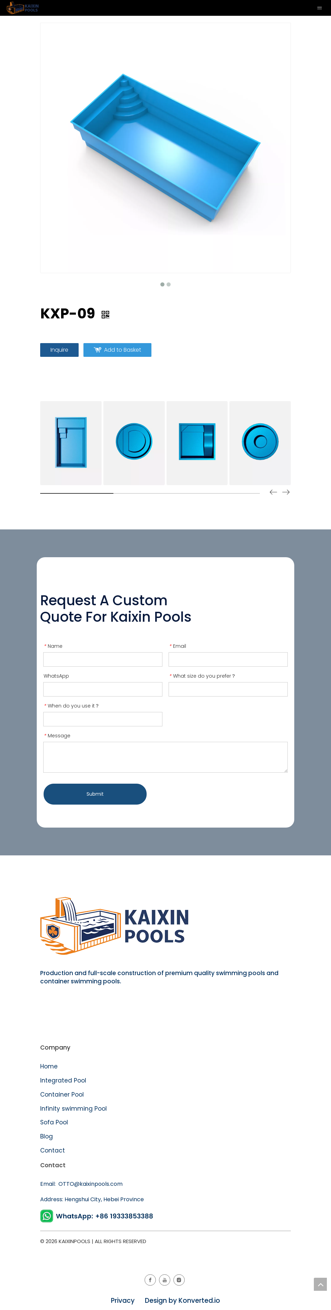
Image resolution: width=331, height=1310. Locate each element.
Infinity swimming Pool (73, 1108)
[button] (286, 493)
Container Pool (62, 1094)
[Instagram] (179, 1280)
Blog (46, 1136)
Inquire (59, 350)
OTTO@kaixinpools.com (90, 1184)
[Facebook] (150, 1280)
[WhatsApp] (97, 1216)
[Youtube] (164, 1280)
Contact (52, 1150)
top (320, 1284)
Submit (95, 794)
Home (49, 1066)
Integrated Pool (64, 1080)
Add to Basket (122, 350)
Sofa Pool (54, 1122)
